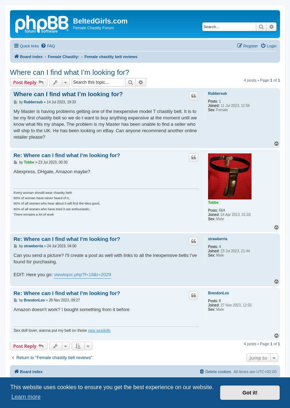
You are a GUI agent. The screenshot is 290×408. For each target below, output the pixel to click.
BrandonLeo (218, 293)
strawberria (217, 239)
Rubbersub (217, 93)
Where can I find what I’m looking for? (69, 72)
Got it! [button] (250, 393)
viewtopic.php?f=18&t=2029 (82, 274)
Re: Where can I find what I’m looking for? (67, 155)
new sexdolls (99, 330)
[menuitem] (48, 46)
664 (222, 210)
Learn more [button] (26, 397)
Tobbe (213, 203)
